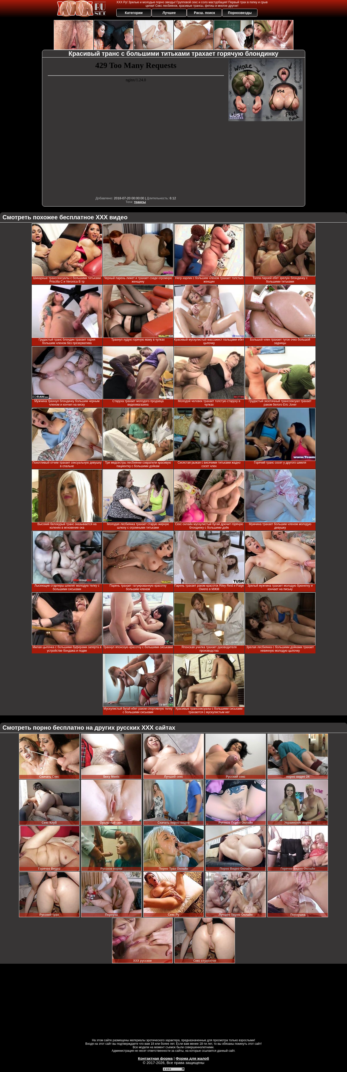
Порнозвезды (240, 13)
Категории (134, 13)
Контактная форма (155, 1058)
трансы (140, 202)
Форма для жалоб (192, 1058)
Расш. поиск (204, 13)
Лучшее (169, 13)
